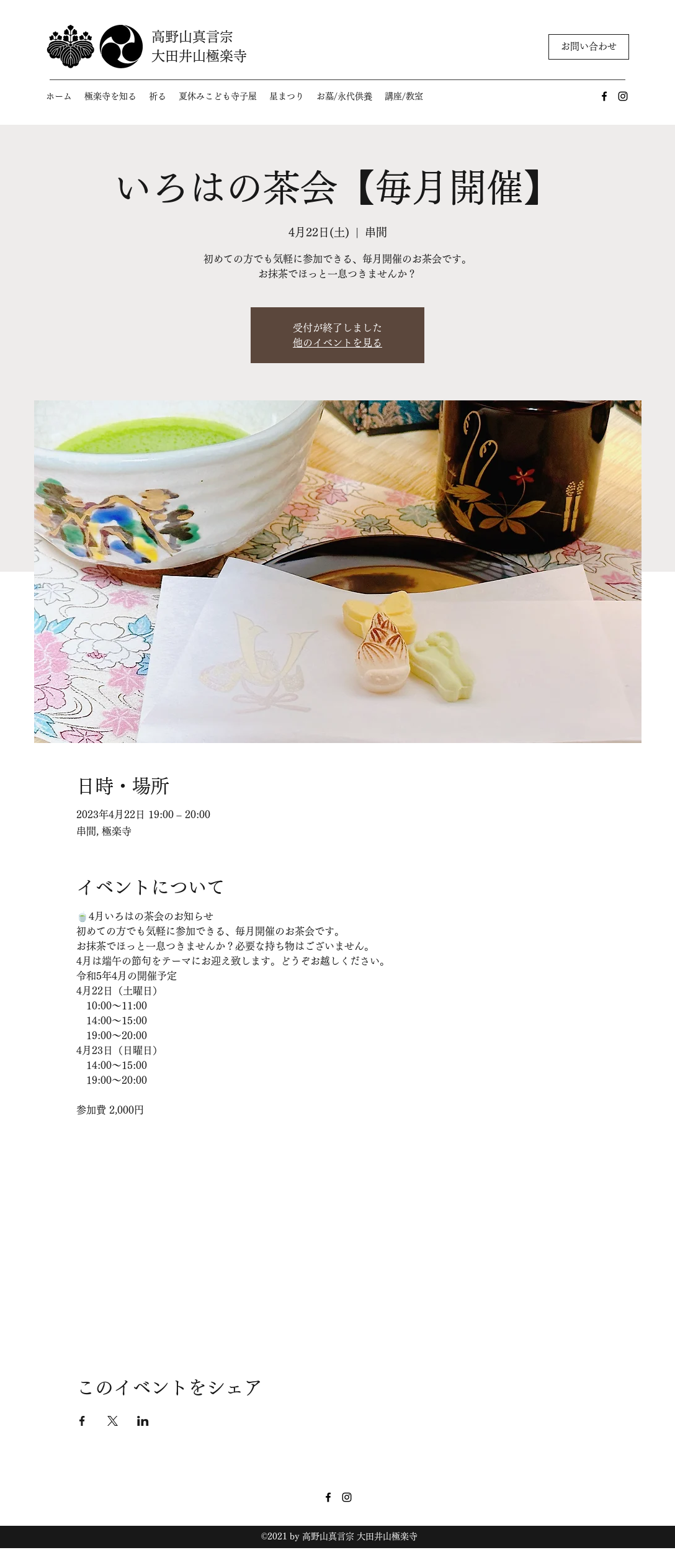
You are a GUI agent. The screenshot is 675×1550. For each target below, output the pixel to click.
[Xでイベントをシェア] (112, 1421)
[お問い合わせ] (588, 47)
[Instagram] (623, 96)
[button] (110, 96)
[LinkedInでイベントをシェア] (143, 1421)
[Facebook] (604, 96)
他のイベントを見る (337, 343)
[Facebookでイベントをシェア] (82, 1421)
